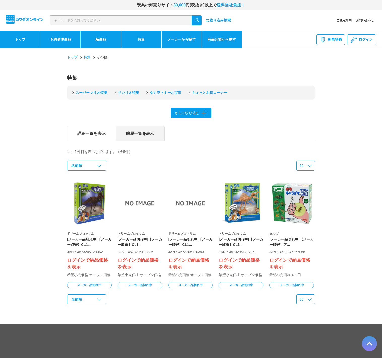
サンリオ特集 (128, 93)
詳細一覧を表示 (91, 133)
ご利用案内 (344, 20)
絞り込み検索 (218, 20)
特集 (141, 39)
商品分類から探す (222, 39)
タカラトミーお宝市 (165, 93)
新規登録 (331, 40)
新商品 (101, 39)
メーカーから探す (181, 39)
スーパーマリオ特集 (91, 93)
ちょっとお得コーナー (209, 93)
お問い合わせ (365, 20)
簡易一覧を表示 (140, 133)
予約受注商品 (60, 39)
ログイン (362, 40)
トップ (20, 39)
